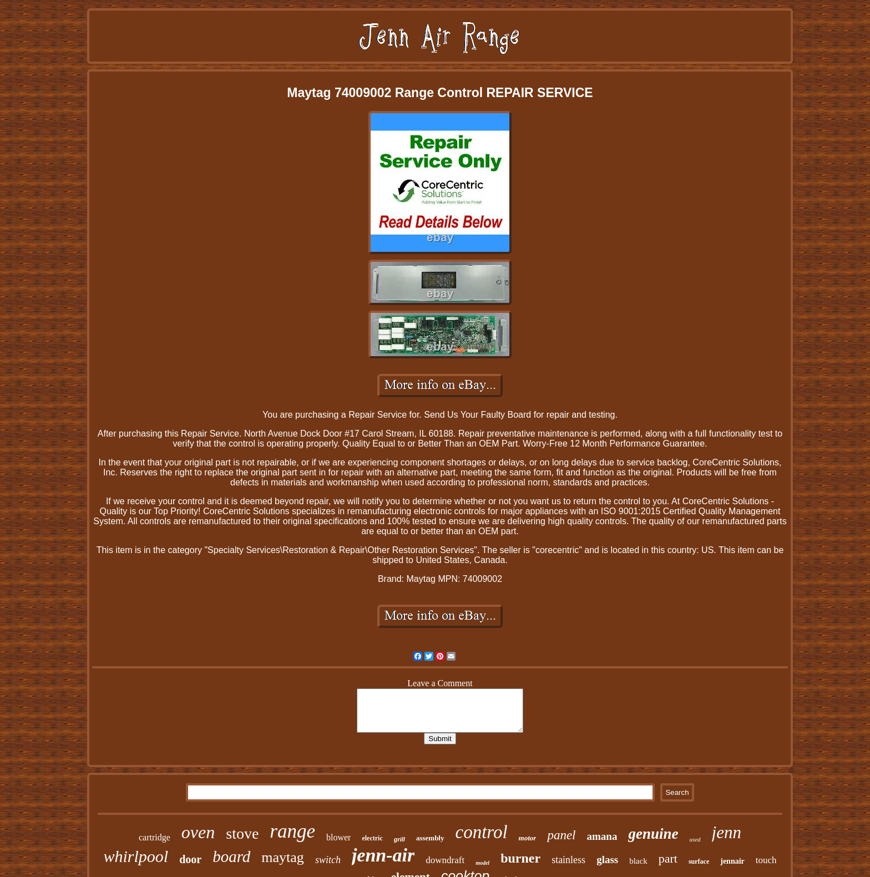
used (694, 839)
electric (372, 838)
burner (520, 858)
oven (198, 832)
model (482, 863)
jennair (732, 861)
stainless (568, 859)
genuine (653, 833)
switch (328, 859)
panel (561, 835)
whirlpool (135, 856)
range (292, 831)
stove (242, 833)
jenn (726, 832)
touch (766, 860)
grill (399, 839)
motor (528, 838)
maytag (282, 857)
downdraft (445, 860)
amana (602, 836)
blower (338, 837)
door (190, 859)
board (231, 856)
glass (607, 859)
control (481, 832)
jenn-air (383, 855)
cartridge (154, 837)
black (638, 860)
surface (699, 861)
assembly (430, 838)
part (668, 858)
